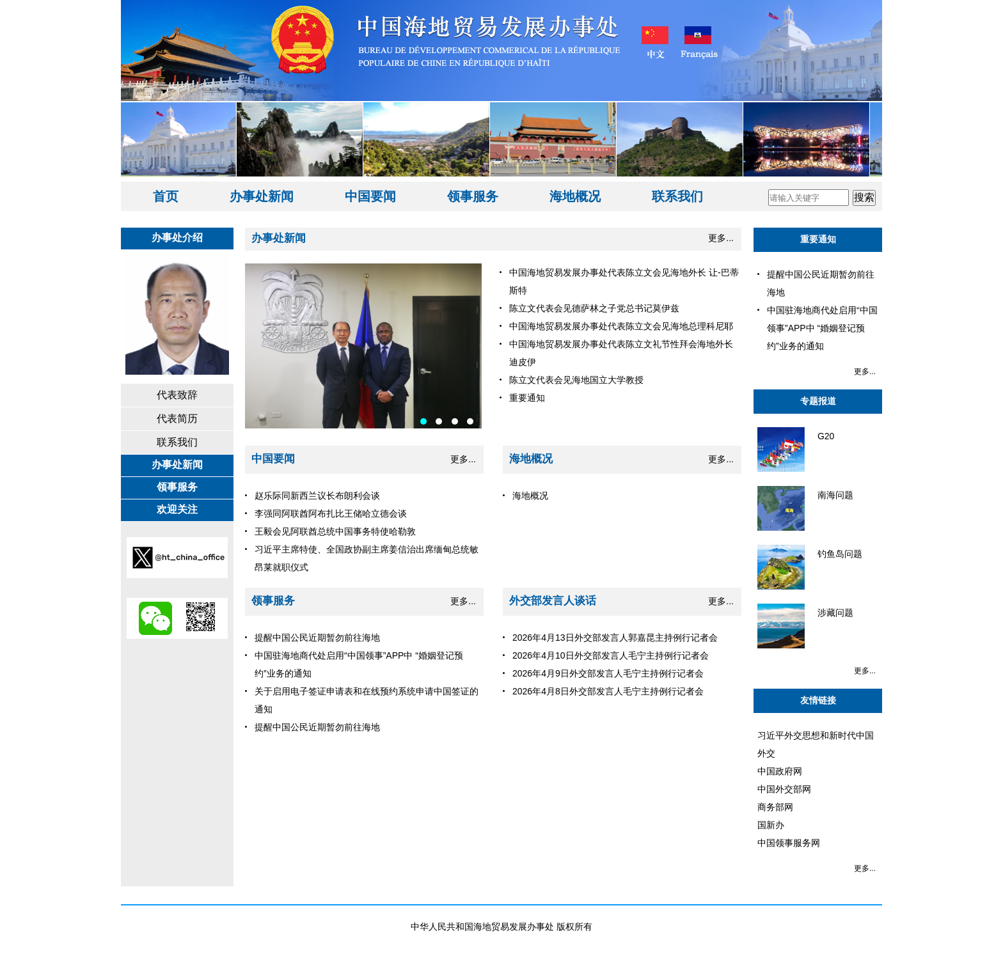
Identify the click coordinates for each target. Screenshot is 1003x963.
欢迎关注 (177, 509)
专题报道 (818, 401)
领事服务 (472, 196)
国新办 (770, 825)
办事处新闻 (262, 196)
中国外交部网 (784, 789)
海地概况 (575, 196)
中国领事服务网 (788, 843)
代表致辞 (177, 394)
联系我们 (677, 196)
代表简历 (177, 418)
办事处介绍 (177, 237)
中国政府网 (779, 771)
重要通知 (818, 239)
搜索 (864, 197)
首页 (165, 196)
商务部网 (775, 807)
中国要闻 (370, 196)
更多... (721, 238)
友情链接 (818, 700)
